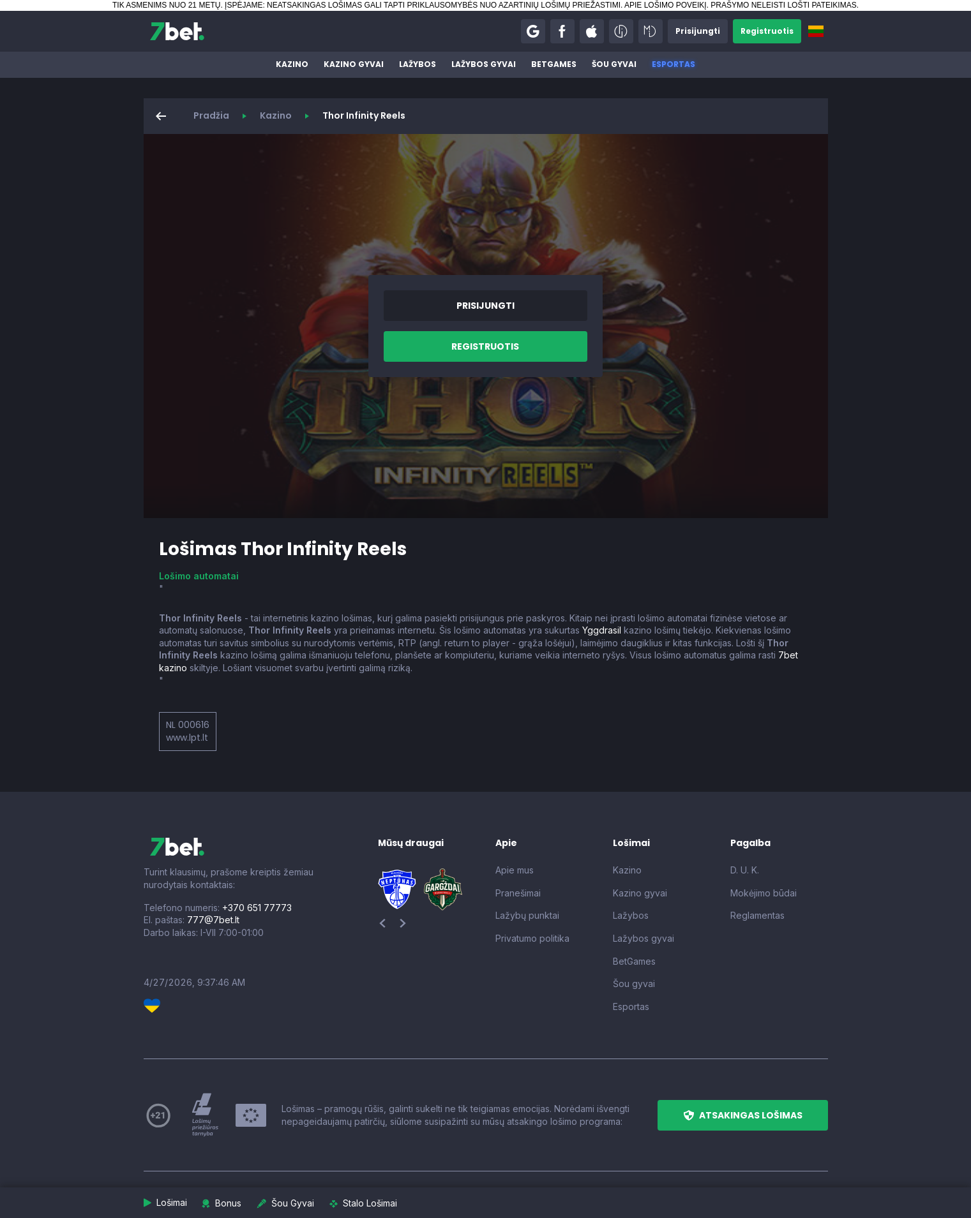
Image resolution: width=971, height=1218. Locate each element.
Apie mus (514, 870)
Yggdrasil (601, 630)
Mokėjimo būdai (763, 893)
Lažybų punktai (527, 915)
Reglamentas (757, 915)
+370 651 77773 (257, 907)
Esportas (673, 64)
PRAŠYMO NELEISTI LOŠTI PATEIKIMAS (783, 5)
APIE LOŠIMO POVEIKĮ (665, 5)
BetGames (553, 64)
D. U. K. (744, 870)
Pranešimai (518, 893)
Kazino (292, 64)
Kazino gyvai (354, 64)
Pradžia (211, 115)
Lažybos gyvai (483, 64)
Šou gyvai (614, 64)
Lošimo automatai (199, 575)
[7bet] (177, 31)
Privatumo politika (532, 938)
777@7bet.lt (213, 919)
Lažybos (417, 64)
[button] (533, 31)
